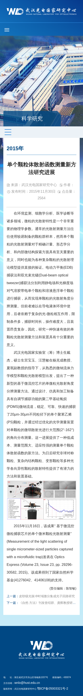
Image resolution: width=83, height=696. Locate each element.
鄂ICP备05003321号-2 (52, 688)
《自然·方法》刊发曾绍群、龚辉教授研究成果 (50, 603)
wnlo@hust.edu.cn (27, 683)
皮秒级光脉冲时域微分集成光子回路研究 (47, 596)
